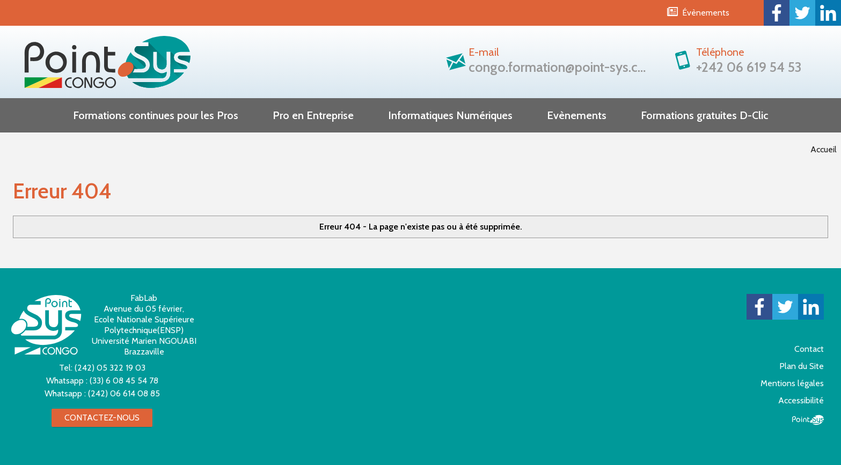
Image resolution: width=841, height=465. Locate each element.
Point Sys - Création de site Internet (808, 420)
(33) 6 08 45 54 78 (124, 380)
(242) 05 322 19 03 (110, 368)
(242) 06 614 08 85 (124, 393)
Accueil (823, 149)
